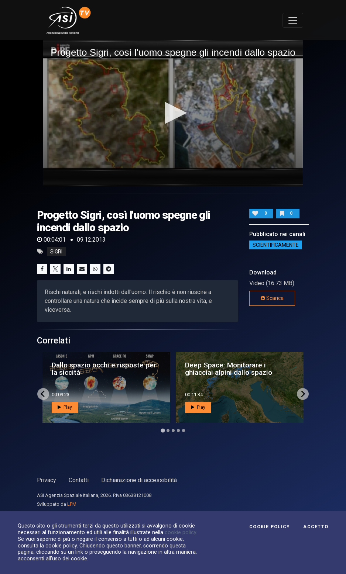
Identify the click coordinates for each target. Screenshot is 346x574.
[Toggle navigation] (292, 20)
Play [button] (65, 407)
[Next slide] (303, 394)
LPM (71, 504)
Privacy (46, 480)
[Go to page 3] (173, 430)
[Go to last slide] (43, 394)
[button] (173, 113)
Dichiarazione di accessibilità (139, 480)
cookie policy (180, 532)
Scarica (272, 298)
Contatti (79, 480)
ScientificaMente (276, 245)
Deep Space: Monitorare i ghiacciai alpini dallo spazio (228, 368)
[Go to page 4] (178, 430)
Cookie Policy (269, 527)
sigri (56, 252)
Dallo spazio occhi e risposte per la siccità (104, 368)
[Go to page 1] (163, 430)
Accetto (315, 527)
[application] (173, 113)
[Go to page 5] (183, 430)
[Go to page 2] (168, 430)
